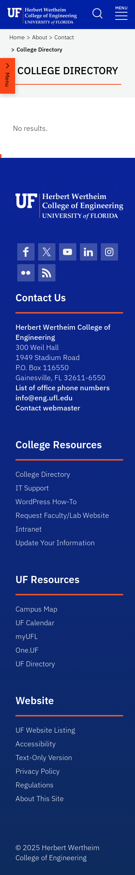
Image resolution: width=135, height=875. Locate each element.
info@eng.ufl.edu (44, 398)
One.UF (27, 650)
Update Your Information (55, 542)
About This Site (39, 798)
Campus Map (36, 609)
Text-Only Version (43, 757)
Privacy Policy (37, 771)
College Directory (42, 474)
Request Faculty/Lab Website (62, 515)
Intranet (28, 529)
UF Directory (35, 664)
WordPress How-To (46, 501)
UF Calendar (34, 622)
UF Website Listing (45, 730)
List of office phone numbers (62, 387)
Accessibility (35, 744)
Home (17, 37)
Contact (64, 37)
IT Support (32, 488)
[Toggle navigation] (121, 12)
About (39, 37)
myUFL (26, 636)
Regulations (34, 785)
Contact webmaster (47, 408)
